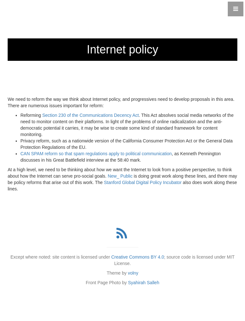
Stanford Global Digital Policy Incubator (143, 182)
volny (133, 273)
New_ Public (120, 176)
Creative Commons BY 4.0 (137, 257)
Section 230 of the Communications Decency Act (90, 115)
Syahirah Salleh (143, 282)
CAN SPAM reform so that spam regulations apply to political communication (96, 153)
